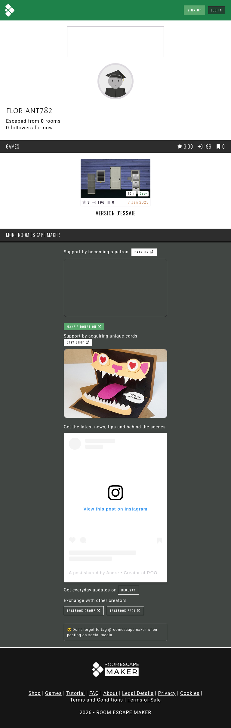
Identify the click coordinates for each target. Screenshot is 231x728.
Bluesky (128, 590)
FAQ (94, 693)
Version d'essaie (116, 213)
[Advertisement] (115, 42)
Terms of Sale (144, 700)
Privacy (167, 693)
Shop (35, 693)
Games (53, 693)
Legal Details (138, 693)
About (110, 693)
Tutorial (75, 693)
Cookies (189, 693)
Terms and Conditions (96, 700)
